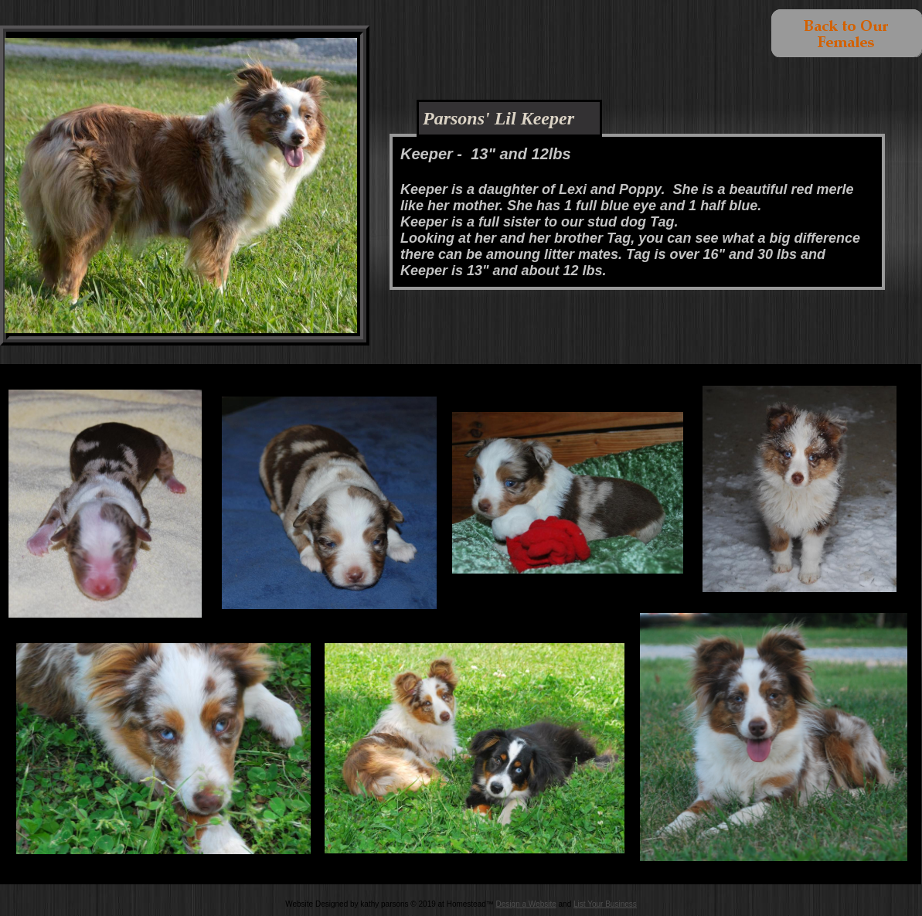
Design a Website (526, 904)
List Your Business (605, 904)
